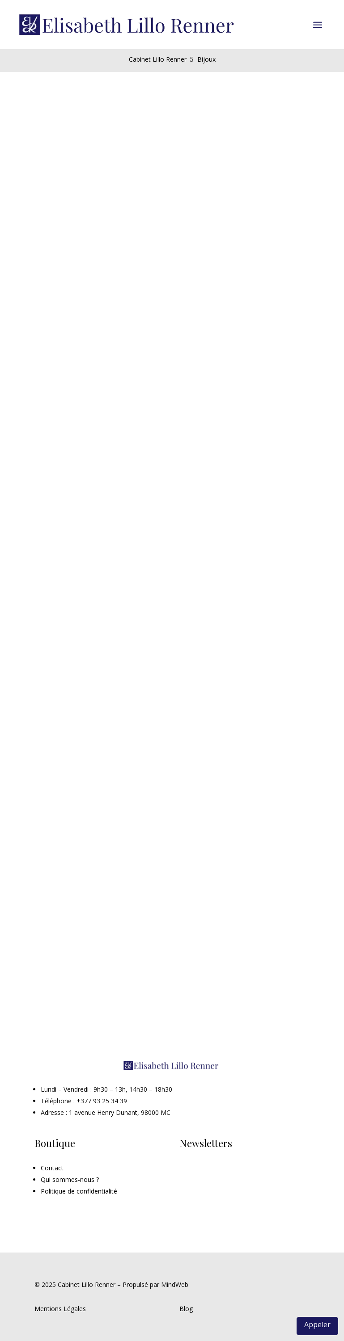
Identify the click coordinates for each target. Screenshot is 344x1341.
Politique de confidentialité (79, 1191)
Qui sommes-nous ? (70, 1179)
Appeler (317, 1324)
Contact (52, 1168)
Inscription (212, 1172)
